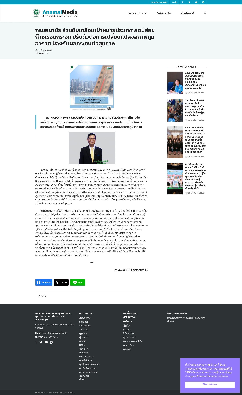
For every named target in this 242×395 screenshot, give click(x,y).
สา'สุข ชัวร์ (84, 376)
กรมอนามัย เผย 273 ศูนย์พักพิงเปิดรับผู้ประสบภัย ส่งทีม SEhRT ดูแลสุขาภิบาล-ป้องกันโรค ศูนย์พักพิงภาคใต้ (195, 80)
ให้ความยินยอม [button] (210, 384)
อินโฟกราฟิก (163, 13)
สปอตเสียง (128, 345)
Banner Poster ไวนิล (133, 341)
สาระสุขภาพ (138, 13)
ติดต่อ (174, 2)
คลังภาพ (127, 321)
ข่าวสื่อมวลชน (130, 313)
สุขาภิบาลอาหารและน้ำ (89, 364)
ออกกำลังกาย (85, 360)
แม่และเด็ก (83, 322)
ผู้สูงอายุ (83, 333)
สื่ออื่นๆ (126, 326)
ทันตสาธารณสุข (86, 356)
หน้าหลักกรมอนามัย (159, 2)
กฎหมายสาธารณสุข (88, 372)
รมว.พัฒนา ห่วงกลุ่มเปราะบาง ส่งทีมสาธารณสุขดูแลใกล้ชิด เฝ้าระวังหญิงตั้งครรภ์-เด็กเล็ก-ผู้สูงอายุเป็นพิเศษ (194, 108)
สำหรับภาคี (187, 13)
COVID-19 (84, 349)
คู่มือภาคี (127, 349)
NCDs (82, 345)
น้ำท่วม (82, 379)
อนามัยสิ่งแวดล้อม (87, 368)
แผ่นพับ (126, 329)
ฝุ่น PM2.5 (83, 337)
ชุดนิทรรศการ (129, 337)
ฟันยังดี (82, 341)
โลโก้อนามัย (128, 333)
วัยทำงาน (83, 329)
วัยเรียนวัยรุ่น (85, 325)
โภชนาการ (83, 352)
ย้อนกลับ (41, 296)
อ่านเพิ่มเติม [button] (221, 376)
